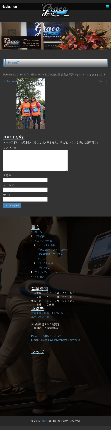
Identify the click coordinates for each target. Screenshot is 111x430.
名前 (7, 179)
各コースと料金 (43, 244)
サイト (7, 198)
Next (103, 81)
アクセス (39, 280)
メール (8, 188)
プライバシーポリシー (47, 275)
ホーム (38, 235)
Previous (9, 81)
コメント (10, 147)
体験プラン (44, 271)
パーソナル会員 (47, 249)
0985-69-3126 (51, 340)
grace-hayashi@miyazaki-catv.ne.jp (60, 343)
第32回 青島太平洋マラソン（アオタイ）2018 (78, 74)
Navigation (9, 7)
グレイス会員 (45, 267)
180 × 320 (43, 74)
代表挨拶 (39, 240)
